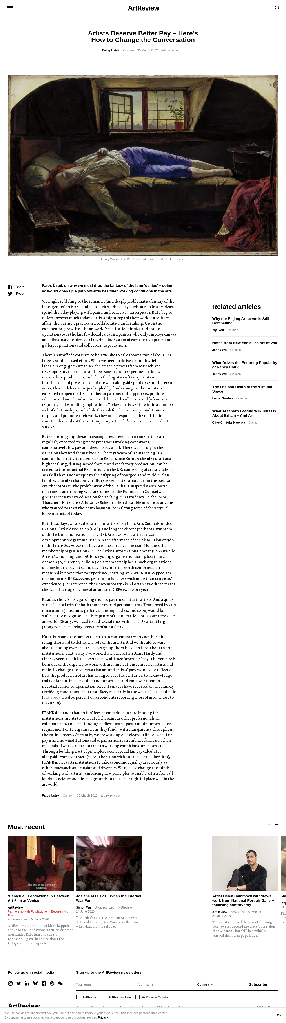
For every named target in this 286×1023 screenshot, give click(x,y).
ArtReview (15, 907)
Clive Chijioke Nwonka (228, 422)
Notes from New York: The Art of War (245, 343)
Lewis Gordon (222, 398)
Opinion (128, 50)
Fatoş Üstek (111, 50)
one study (52, 697)
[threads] (52, 983)
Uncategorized (104, 907)
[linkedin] (27, 983)
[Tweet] (16, 293)
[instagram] (10, 983)
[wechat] (60, 983)
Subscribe (258, 985)
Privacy (103, 1017)
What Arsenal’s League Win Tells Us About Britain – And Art (244, 413)
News (235, 912)
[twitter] (19, 983)
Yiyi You (218, 330)
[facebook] (44, 983)
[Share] (16, 287)
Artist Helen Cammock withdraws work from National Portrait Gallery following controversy (243, 900)
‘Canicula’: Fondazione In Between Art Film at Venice (38, 898)
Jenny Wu (219, 350)
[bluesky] (35, 983)
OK (279, 1015)
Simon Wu (83, 907)
